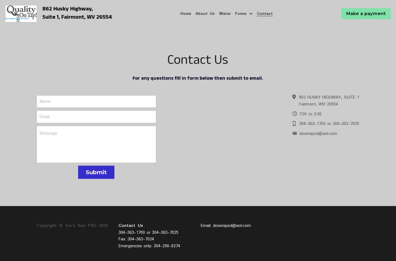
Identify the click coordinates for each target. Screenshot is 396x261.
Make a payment (366, 13)
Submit (96, 172)
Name (45, 101)
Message (48, 133)
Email (44, 116)
